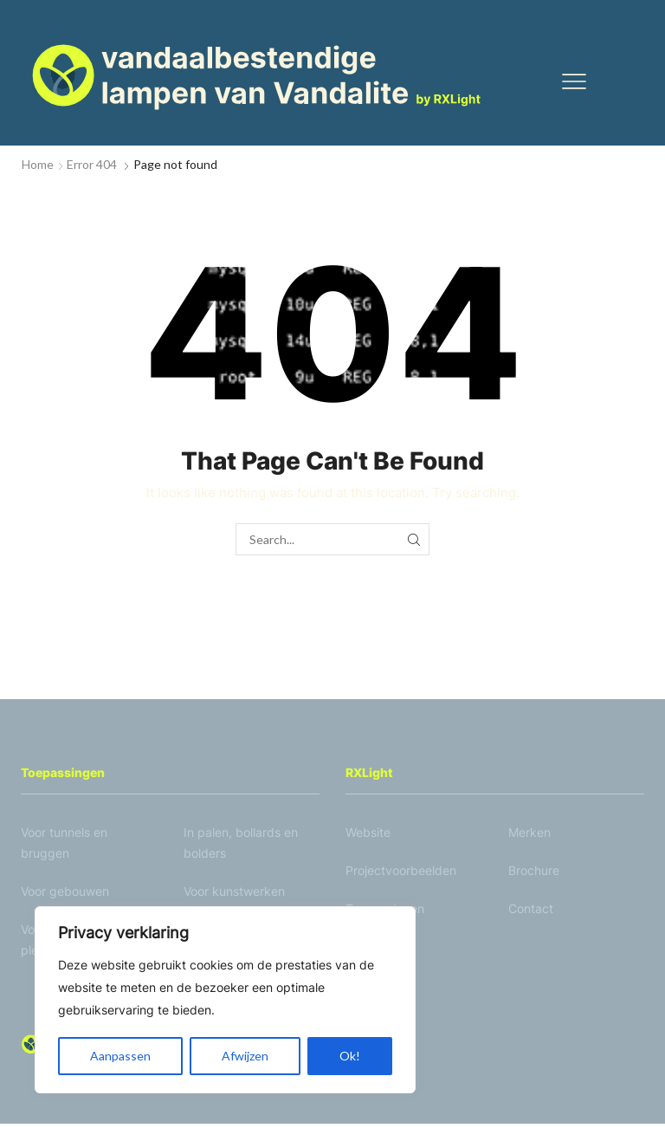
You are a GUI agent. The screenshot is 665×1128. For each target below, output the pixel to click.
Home (38, 164)
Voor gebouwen (65, 892)
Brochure (533, 871)
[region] (225, 999)
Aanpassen (120, 1055)
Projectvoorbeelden (400, 871)
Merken (529, 833)
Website (368, 833)
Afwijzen (245, 1055)
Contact (530, 910)
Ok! (349, 1055)
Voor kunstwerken (234, 892)
